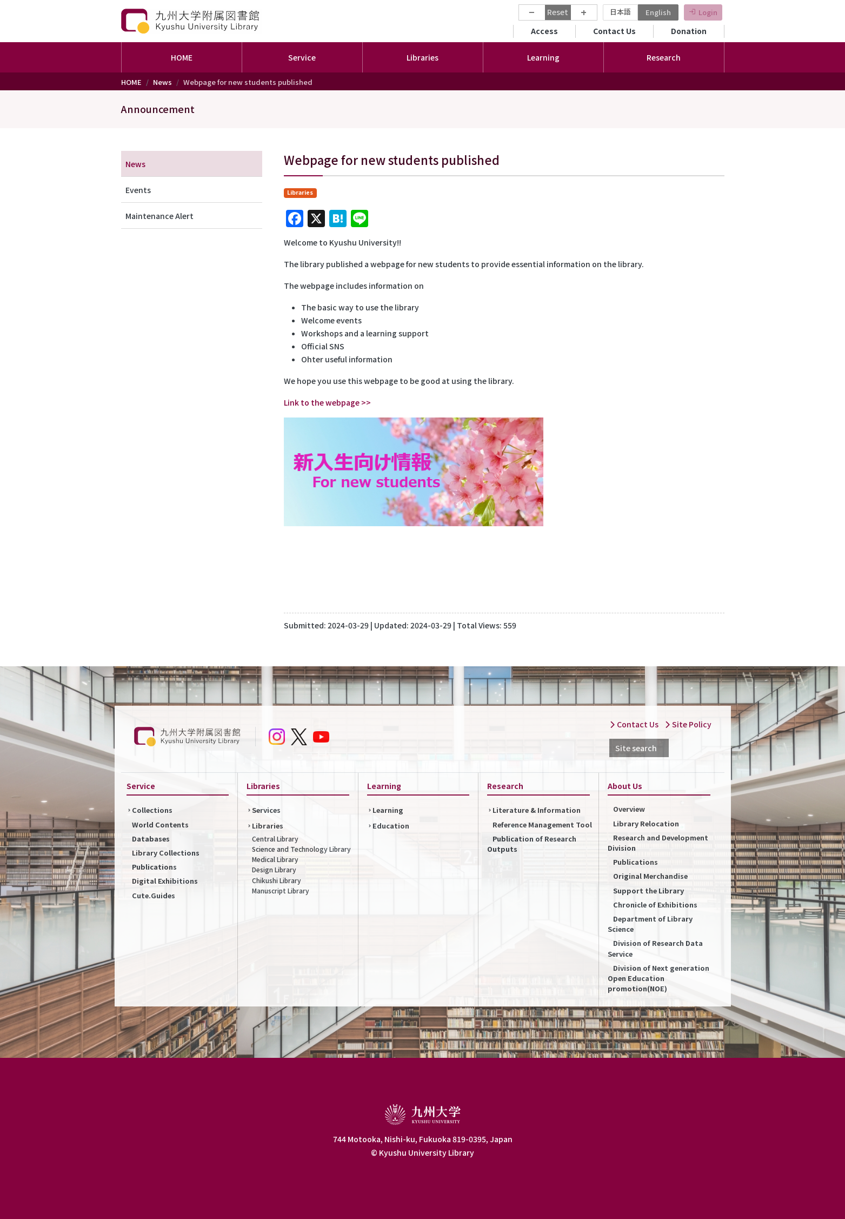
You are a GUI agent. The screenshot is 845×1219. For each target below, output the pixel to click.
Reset (557, 11)
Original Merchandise (650, 876)
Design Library (274, 869)
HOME (181, 57)
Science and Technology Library (301, 848)
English (658, 12)
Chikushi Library (276, 880)
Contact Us (614, 30)
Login (707, 12)
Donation (689, 30)
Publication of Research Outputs (531, 843)
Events (138, 189)
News (162, 82)
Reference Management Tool (542, 824)
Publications (154, 867)
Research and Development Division (658, 842)
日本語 (620, 11)
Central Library (275, 838)
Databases (151, 838)
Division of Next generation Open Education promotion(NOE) (658, 978)
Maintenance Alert (159, 215)
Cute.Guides (153, 895)
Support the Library (648, 890)
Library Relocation (646, 823)
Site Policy (687, 724)
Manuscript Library (280, 890)
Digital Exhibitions (165, 881)
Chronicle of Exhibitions (655, 904)
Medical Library (275, 859)
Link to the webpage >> (327, 402)
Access (544, 30)
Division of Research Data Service (655, 948)
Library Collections (165, 852)
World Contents (160, 824)
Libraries (267, 825)
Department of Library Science (650, 923)
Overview (629, 809)
